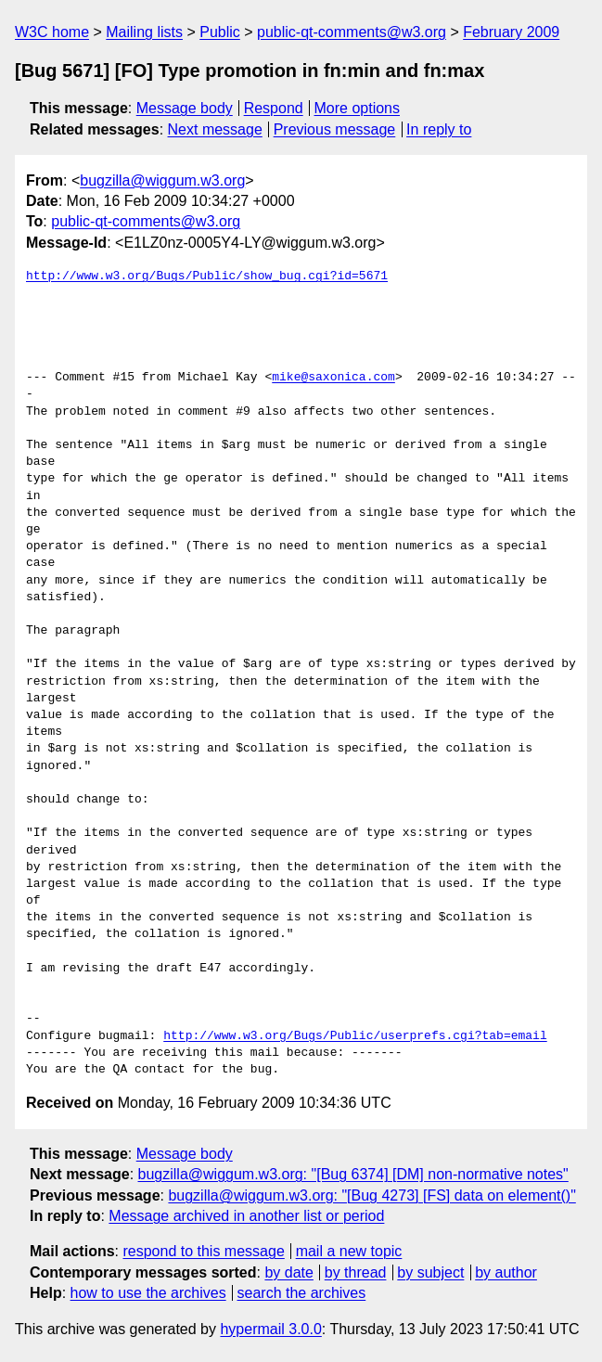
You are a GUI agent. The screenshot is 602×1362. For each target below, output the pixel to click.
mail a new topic (349, 1251)
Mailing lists (144, 32)
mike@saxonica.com (333, 377)
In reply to (438, 129)
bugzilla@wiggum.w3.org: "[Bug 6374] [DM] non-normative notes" (353, 1174)
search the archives (301, 1293)
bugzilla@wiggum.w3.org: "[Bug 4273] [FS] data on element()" (371, 1195)
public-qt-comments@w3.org (351, 32)
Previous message (335, 129)
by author (506, 1272)
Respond (273, 108)
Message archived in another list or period (246, 1216)
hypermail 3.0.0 (270, 1329)
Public (219, 32)
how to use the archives (148, 1293)
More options (357, 108)
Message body (184, 108)
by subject (430, 1272)
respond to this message (203, 1251)
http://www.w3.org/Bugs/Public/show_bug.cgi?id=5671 (207, 276)
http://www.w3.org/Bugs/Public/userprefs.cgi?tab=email (354, 1036)
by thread (356, 1272)
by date (288, 1272)
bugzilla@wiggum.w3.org (162, 180)
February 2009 (511, 32)
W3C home (52, 32)
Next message (215, 129)
